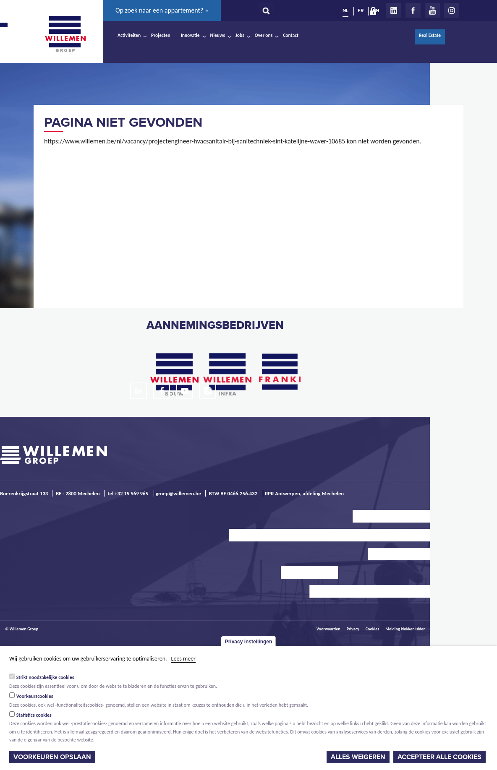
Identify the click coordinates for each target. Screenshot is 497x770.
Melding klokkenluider (405, 629)
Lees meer (183, 658)
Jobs (239, 35)
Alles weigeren (358, 757)
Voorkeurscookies (34, 696)
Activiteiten (129, 35)
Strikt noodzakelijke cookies (45, 677)
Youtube (432, 10)
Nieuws (217, 35)
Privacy (353, 629)
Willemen (65, 34)
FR (361, 10)
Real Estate (430, 35)
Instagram (451, 10)
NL (345, 10)
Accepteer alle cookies (439, 757)
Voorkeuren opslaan (52, 757)
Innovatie (190, 35)
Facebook (413, 10)
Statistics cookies (34, 715)
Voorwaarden (328, 629)
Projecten (160, 35)
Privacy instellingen (248, 642)
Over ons (264, 35)
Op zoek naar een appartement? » (161, 10)
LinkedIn (393, 10)
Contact (290, 35)
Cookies (372, 629)
